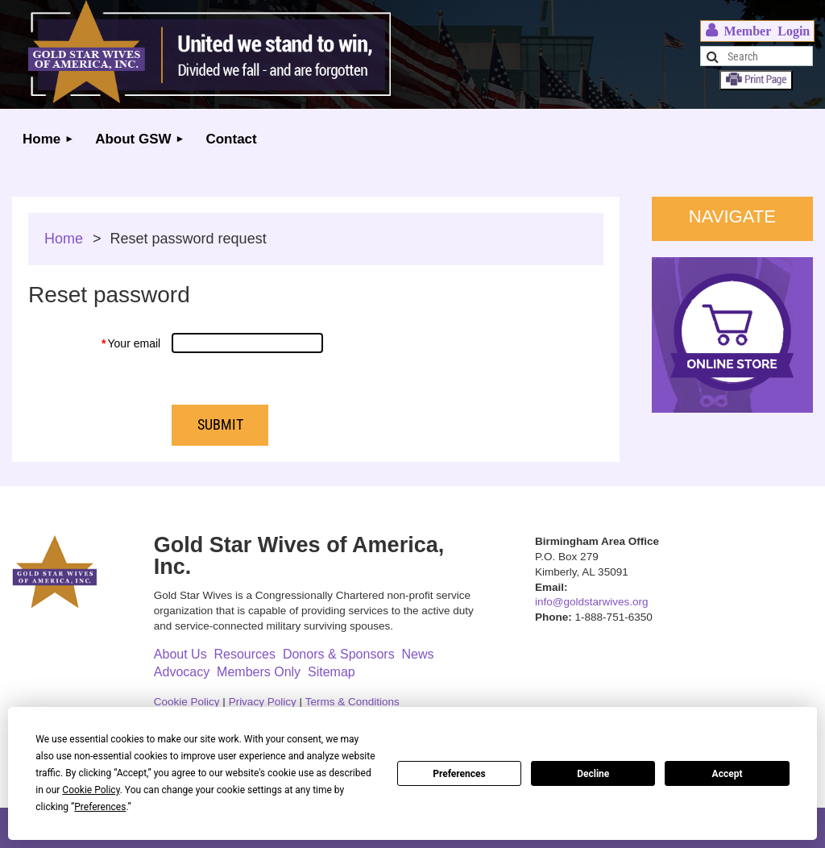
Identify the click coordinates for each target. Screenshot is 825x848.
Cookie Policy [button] (90, 790)
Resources (245, 654)
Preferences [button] (100, 807)
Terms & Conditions (352, 702)
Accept (727, 773)
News (418, 654)
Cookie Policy (187, 702)
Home (63, 239)
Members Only (259, 672)
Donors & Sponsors (339, 654)
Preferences (459, 773)
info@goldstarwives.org (592, 602)
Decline (593, 773)
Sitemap (331, 672)
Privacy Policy (262, 702)
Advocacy (181, 672)
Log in (757, 31)
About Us (180, 654)
